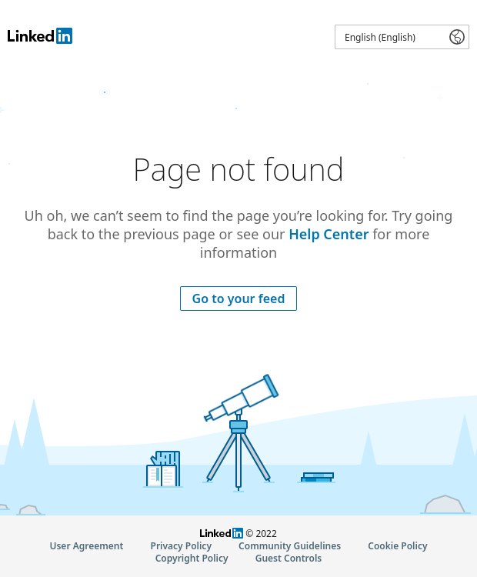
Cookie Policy (397, 545)
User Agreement (86, 545)
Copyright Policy (191, 558)
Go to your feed (238, 298)
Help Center (329, 234)
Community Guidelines (290, 545)
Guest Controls (288, 558)
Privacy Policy (181, 545)
